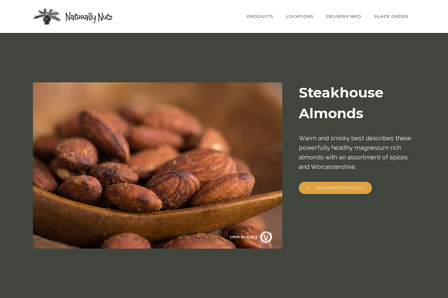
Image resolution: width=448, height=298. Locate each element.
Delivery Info (343, 16)
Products (260, 16)
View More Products (335, 187)
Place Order (391, 16)
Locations (299, 16)
